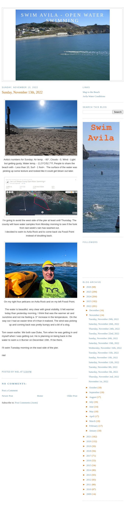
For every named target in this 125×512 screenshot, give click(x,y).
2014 (89, 470)
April (92, 416)
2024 (89, 296)
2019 (89, 446)
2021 (89, 436)
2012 (89, 479)
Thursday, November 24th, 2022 (104, 328)
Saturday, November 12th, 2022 (104, 362)
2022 (89, 306)
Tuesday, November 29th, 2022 (104, 319)
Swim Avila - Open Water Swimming (62, 17)
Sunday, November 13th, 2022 (103, 357)
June (91, 406)
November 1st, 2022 (98, 381)
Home (40, 395)
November (94, 315)
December (94, 310)
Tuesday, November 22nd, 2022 (104, 333)
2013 (89, 474)
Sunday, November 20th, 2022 (103, 338)
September (94, 392)
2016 (89, 460)
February (94, 425)
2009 (89, 494)
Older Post (72, 395)
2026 (89, 286)
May (91, 411)
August (93, 397)
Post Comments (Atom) (26, 402)
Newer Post (7, 395)
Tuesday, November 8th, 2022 (103, 367)
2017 (89, 455)
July (91, 401)
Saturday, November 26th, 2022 (104, 324)
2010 (89, 489)
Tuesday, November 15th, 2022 (104, 352)
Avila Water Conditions (94, 96)
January (93, 430)
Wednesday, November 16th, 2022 (105, 347)
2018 (89, 451)
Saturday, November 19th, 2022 (104, 343)
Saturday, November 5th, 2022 (103, 371)
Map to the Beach (91, 92)
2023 (89, 301)
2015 (89, 465)
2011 (89, 484)
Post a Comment (10, 390)
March (92, 421)
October (93, 387)
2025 (89, 291)
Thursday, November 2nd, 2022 (104, 376)
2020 (89, 441)
